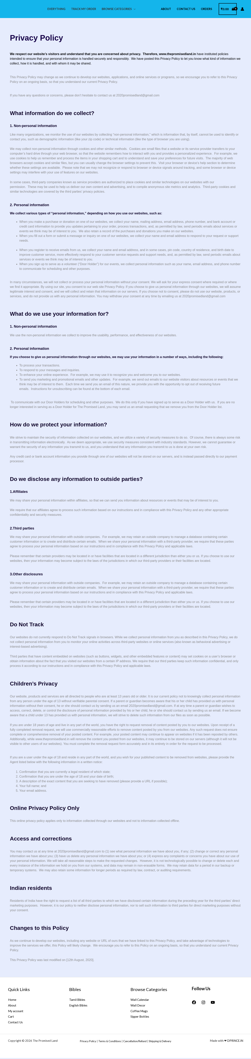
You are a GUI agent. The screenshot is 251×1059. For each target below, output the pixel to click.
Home (12, 1000)
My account (16, 1011)
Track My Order (83, 9)
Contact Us (186, 9)
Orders (206, 9)
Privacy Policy (88, 1042)
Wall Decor (138, 1005)
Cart (11, 1017)
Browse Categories (117, 9)
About (166, 9)
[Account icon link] (242, 9)
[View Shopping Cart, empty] (228, 9)
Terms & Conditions (109, 1042)
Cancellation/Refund (135, 1042)
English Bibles (78, 1005)
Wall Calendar (139, 1000)
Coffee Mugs (139, 1011)
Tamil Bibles (77, 1000)
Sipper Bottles (140, 1017)
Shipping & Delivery (160, 1042)
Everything (56, 9)
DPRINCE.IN (234, 1041)
